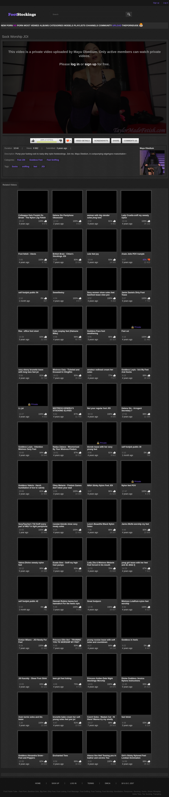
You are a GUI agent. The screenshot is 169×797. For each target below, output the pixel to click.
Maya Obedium (147, 148)
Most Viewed (31, 25)
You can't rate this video (33, 140)
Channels (92, 25)
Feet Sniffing (53, 160)
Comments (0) (130, 141)
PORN (18, 25)
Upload (116, 25)
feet (35, 166)
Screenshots (101, 141)
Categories (57, 25)
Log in (165, 3)
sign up (90, 64)
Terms (90, 783)
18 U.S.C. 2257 (127, 783)
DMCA (107, 783)
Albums (44, 25)
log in (75, 64)
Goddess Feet (35, 160)
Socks (15, 166)
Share (116, 141)
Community (105, 25)
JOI (43, 166)
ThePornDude (130, 25)
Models (68, 25)
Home (38, 783)
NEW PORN (7, 25)
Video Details (83, 141)
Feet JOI (21, 160)
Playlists (79, 25)
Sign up (156, 3)
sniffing (25, 166)
